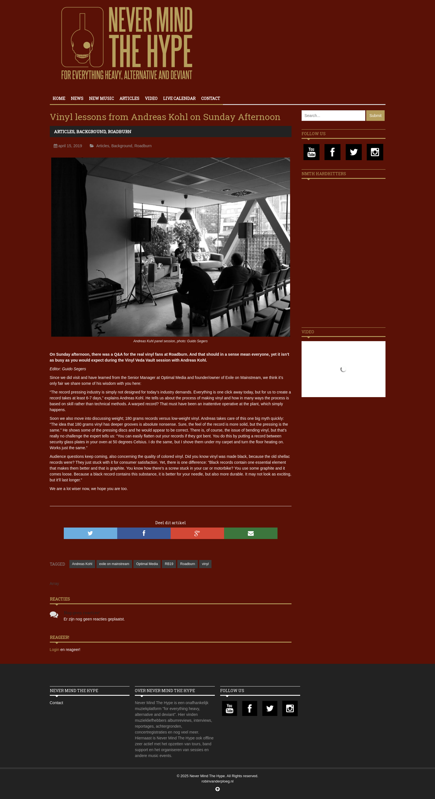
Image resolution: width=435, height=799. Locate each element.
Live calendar (179, 98)
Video (151, 98)
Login (55, 649)
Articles (129, 98)
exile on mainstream (114, 564)
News (77, 98)
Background (91, 131)
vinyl (205, 564)
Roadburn (119, 131)
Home (59, 98)
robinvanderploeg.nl (217, 781)
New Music (101, 98)
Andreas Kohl (82, 564)
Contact (210, 98)
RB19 (169, 564)
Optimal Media (147, 564)
